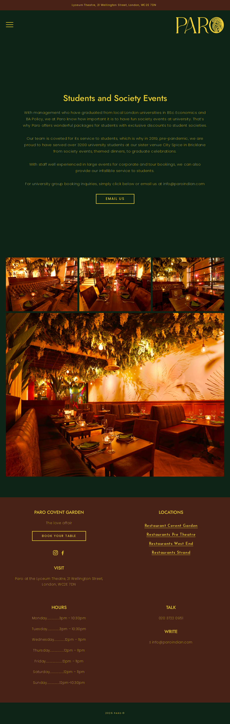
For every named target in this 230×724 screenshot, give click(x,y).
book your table (59, 536)
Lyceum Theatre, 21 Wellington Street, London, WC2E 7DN (114, 5)
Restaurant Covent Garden (171, 526)
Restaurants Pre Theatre (170, 535)
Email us (115, 198)
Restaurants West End (171, 544)
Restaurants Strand (171, 553)
